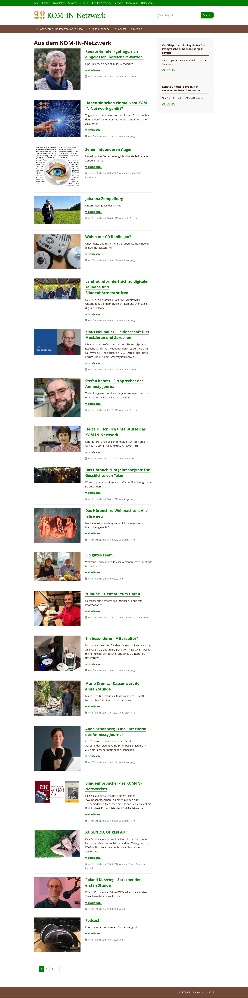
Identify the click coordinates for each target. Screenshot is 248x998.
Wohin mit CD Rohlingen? (109, 236)
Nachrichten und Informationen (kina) (61, 29)
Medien (137, 29)
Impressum (134, 2)
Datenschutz (149, 2)
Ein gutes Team (99, 555)
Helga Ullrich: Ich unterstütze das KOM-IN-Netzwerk (116, 432)
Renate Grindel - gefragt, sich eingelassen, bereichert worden (115, 54)
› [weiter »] (57, 969)
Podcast (121, 29)
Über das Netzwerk (102, 2)
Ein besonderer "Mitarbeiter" (112, 638)
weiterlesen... (93, 70)
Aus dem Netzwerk (78, 2)
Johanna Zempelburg (105, 198)
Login (36, 2)
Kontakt (47, 2)
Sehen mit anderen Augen (109, 149)
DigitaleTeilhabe (100, 29)
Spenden (119, 2)
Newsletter (59, 2)
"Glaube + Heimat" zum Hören (113, 594)
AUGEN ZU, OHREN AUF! (107, 832)
